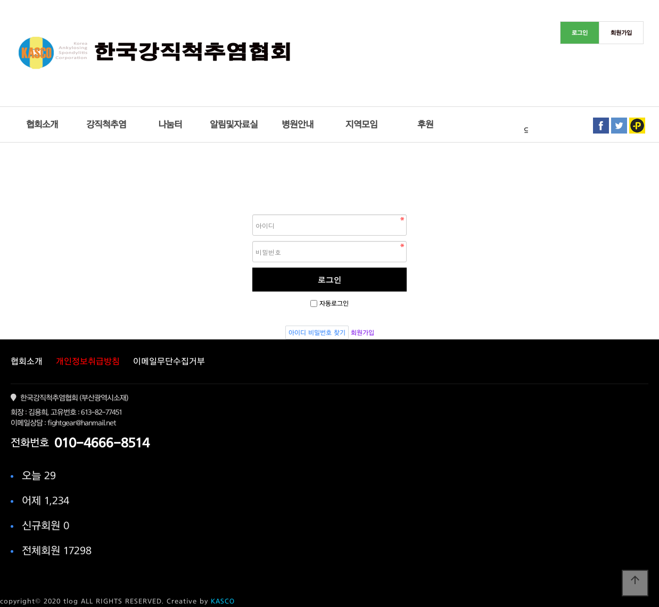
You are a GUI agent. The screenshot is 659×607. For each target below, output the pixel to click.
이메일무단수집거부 (169, 361)
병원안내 (298, 124)
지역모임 (361, 124)
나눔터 (170, 124)
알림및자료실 (234, 124)
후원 (425, 124)
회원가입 (362, 332)
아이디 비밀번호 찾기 (317, 332)
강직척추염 (106, 124)
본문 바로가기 (0, 0)
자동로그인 (334, 303)
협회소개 (42, 124)
